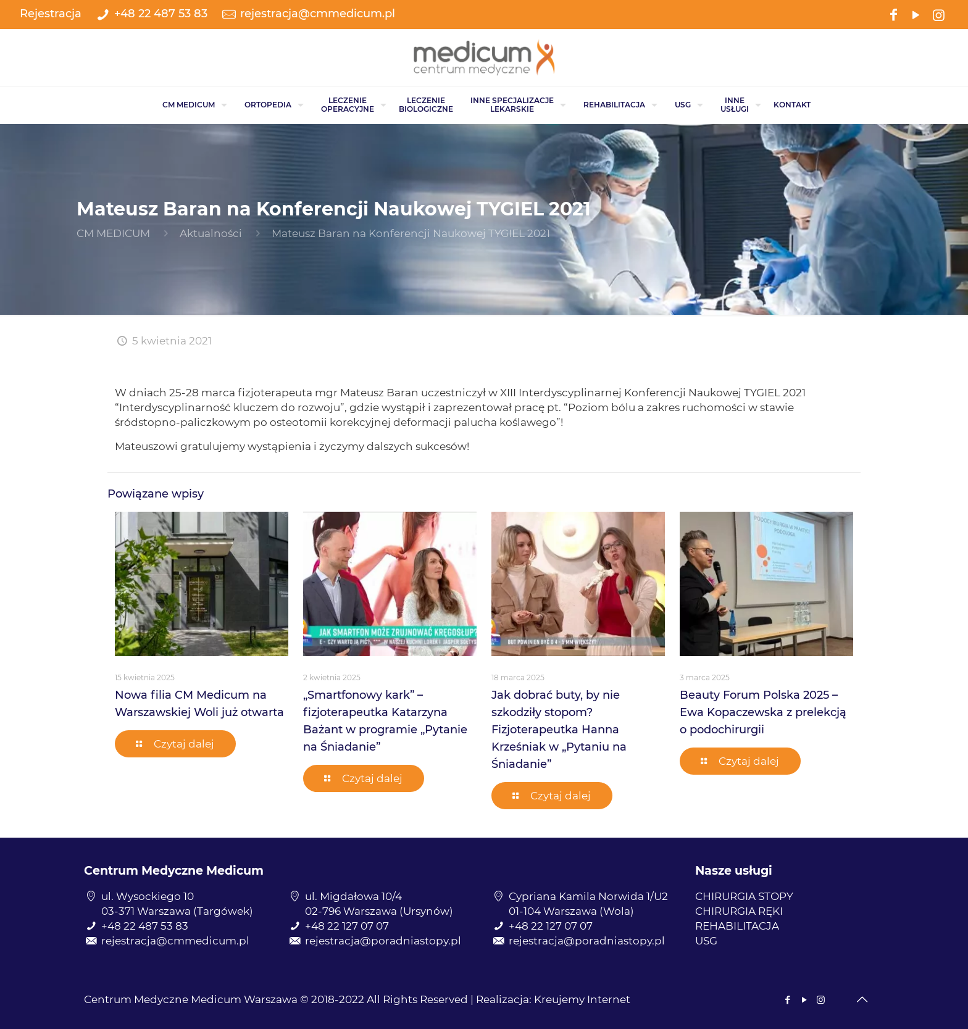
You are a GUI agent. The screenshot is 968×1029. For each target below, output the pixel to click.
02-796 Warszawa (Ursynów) (379, 911)
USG (706, 941)
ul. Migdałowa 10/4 (353, 896)
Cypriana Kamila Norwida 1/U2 (588, 896)
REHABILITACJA (737, 926)
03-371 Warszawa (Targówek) (177, 911)
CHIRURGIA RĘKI (739, 911)
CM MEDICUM (113, 233)
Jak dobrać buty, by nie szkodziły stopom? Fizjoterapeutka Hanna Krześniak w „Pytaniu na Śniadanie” (559, 729)
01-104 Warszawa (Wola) (571, 911)
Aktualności (211, 233)
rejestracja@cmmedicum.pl (317, 13)
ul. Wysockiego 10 (147, 896)
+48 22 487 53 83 (160, 13)
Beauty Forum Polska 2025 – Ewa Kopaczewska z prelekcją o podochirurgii (763, 712)
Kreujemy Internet (582, 999)
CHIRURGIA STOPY (744, 896)
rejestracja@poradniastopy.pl (383, 941)
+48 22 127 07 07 (347, 926)
